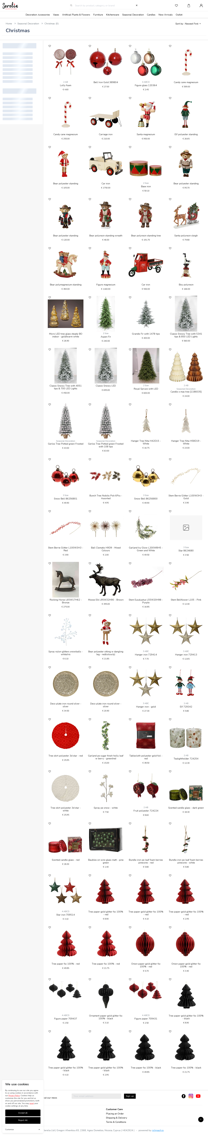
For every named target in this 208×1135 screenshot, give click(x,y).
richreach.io (158, 1130)
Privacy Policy (14, 1095)
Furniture (98, 14)
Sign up (130, 1096)
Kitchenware (112, 14)
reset (31, 1103)
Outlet (179, 14)
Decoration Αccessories (38, 14)
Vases (56, 14)
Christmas (50, 23)
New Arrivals (166, 14)
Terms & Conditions (116, 1122)
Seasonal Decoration (133, 14)
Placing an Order (115, 1113)
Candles (151, 14)
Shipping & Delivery (116, 1117)
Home (9, 23)
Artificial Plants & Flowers (76, 14)
